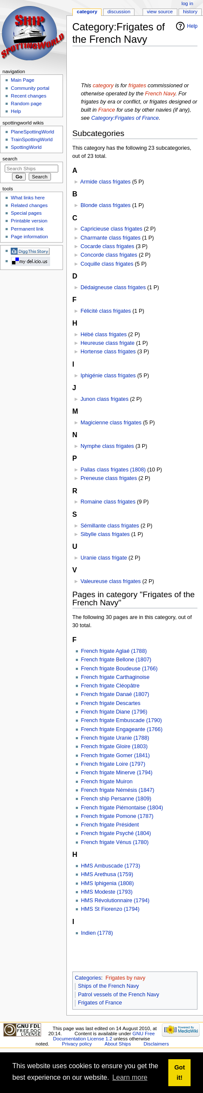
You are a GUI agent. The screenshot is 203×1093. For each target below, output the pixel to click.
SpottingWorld (26, 147)
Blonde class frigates (106, 205)
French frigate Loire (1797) (113, 764)
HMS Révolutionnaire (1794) (115, 900)
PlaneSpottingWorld (32, 131)
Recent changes (28, 95)
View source (160, 11)
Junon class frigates (104, 399)
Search (10, 158)
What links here (28, 197)
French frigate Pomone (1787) (117, 816)
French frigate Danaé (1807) (115, 694)
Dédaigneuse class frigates (113, 287)
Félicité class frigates (106, 311)
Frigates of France (100, 1003)
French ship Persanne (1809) (116, 799)
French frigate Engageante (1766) (121, 729)
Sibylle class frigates (105, 534)
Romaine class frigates (108, 502)
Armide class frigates (105, 182)
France (106, 110)
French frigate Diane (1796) (114, 712)
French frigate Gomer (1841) (115, 755)
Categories (88, 978)
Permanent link (27, 228)
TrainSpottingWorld (31, 139)
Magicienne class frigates (111, 423)
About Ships (117, 1043)
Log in (187, 3)
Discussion (118, 11)
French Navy (160, 94)
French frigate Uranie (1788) (115, 738)
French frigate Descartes (110, 703)
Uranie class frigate (104, 558)
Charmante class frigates (110, 238)
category (103, 86)
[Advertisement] (124, 65)
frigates (137, 86)
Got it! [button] (179, 1072)
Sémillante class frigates (110, 526)
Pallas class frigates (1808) (113, 470)
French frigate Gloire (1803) (114, 746)
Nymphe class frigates (107, 446)
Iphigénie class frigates (108, 376)
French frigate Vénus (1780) (115, 842)
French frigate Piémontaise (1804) (122, 808)
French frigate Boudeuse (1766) (119, 669)
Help (192, 26)
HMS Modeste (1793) (107, 892)
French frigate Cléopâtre (110, 686)
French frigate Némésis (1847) (117, 790)
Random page (26, 103)
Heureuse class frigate (107, 343)
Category (87, 11)
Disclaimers (156, 1043)
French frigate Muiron (107, 782)
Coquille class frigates (107, 264)
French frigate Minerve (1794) (116, 773)
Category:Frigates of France (125, 118)
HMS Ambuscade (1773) (110, 866)
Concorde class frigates (109, 255)
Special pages (26, 213)
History (190, 11)
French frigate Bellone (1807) (116, 660)
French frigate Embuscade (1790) (121, 720)
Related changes (29, 205)
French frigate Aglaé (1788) (114, 651)
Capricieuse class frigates (112, 229)
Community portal (30, 88)
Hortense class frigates (108, 352)
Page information (29, 236)
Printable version (29, 220)
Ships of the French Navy (108, 986)
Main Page (22, 80)
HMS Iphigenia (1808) (107, 883)
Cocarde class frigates (107, 246)
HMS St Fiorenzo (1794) (110, 909)
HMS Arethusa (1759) (107, 874)
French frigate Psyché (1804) (116, 833)
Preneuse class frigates (109, 478)
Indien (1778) (97, 933)
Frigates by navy (125, 978)
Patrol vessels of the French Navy (118, 995)
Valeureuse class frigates (111, 581)
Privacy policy (77, 1043)
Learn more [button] (129, 1077)
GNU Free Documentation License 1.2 (104, 1036)
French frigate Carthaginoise (115, 677)
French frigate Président (110, 825)
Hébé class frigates (104, 335)
